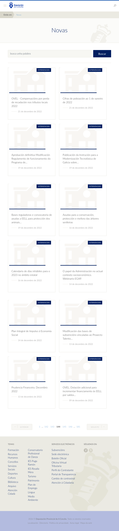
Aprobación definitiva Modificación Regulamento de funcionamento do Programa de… (30, 158)
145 (64, 426)
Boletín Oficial (59, 458)
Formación (13, 450)
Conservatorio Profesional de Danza (35, 453)
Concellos (13, 461)
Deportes (13, 473)
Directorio (43, 523)
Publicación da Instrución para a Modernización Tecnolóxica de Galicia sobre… (80, 158)
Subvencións (58, 450)
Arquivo (12, 486)
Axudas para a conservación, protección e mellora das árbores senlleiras (81, 218)
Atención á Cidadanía (63, 482)
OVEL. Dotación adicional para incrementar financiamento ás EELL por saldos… (82, 391)
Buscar (102, 53)
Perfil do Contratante (63, 470)
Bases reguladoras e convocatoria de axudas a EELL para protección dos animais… (31, 218)
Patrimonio (33, 480)
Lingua (31, 492)
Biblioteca (13, 481)
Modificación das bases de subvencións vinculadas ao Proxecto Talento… (82, 334)
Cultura (12, 477)
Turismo (32, 476)
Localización (33, 523)
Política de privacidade (59, 523)
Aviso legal (74, 523)
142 (46, 426)
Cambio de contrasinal (63, 478)
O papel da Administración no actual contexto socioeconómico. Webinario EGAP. (83, 275)
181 (78, 426)
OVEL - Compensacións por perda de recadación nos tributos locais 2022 (30, 102)
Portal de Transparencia (64, 474)
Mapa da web (86, 523)
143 (52, 426)
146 (70, 426)
